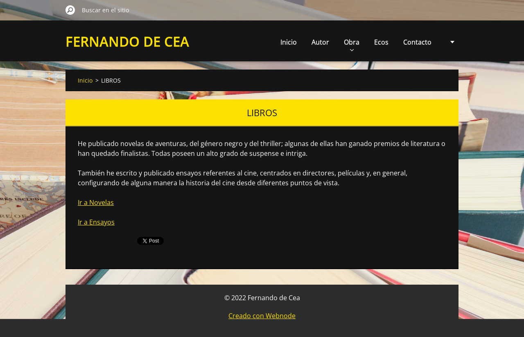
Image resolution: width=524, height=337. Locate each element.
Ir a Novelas (96, 202)
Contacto (417, 42)
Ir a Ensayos (96, 222)
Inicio (288, 42)
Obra (352, 44)
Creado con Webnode (262, 315)
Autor (320, 42)
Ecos (381, 42)
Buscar (70, 9)
